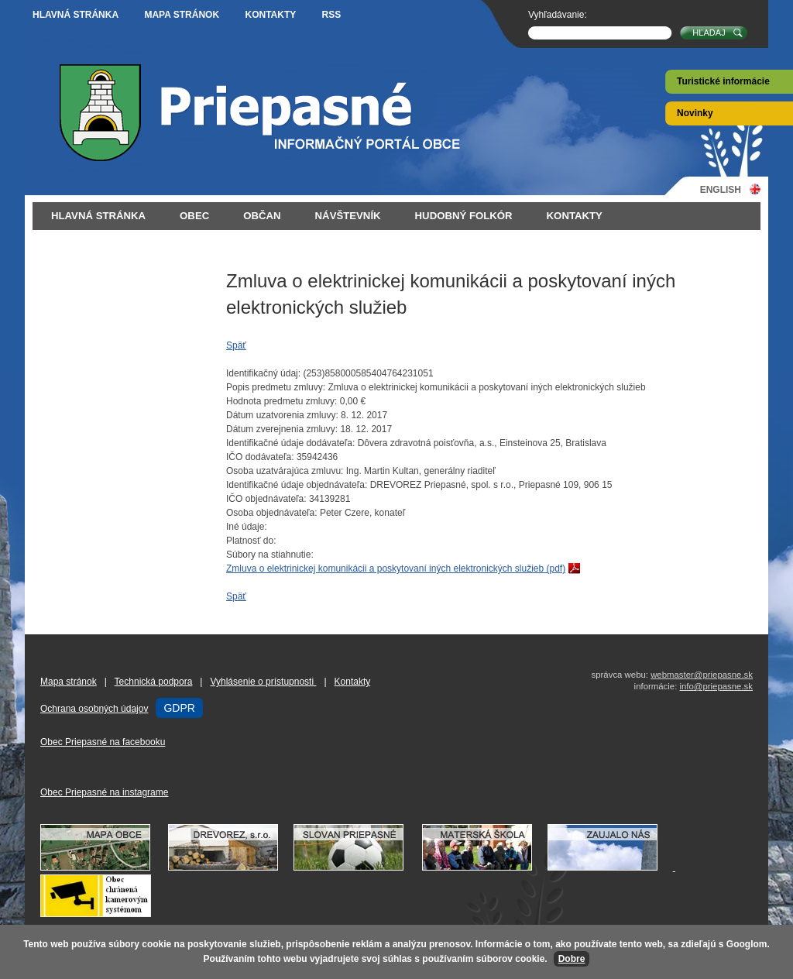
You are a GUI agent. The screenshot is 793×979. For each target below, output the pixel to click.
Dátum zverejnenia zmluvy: (282, 429)
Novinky (695, 113)
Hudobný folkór (464, 216)
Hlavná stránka (75, 14)
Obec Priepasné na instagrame (104, 792)
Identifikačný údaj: (263, 373)
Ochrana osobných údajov (94, 708)
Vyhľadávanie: (557, 14)
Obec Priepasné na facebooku (102, 742)
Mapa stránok (181, 14)
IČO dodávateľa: (260, 457)
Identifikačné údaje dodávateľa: (290, 443)
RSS (332, 14)
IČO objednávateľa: (266, 498)
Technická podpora (154, 681)
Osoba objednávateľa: (272, 512)
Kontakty (270, 14)
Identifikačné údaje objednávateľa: (296, 484)
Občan (261, 216)
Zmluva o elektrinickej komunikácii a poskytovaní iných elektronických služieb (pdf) (395, 568)
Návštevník (348, 216)
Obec (194, 216)
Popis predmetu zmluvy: (275, 387)
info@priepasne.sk (716, 686)
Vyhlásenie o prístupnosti (263, 681)
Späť (236, 345)
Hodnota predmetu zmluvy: (281, 401)
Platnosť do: (251, 540)
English (720, 189)
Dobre (571, 958)
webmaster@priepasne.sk (702, 674)
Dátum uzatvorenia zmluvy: (282, 415)
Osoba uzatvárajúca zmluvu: (284, 470)
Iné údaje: (246, 526)
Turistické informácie (723, 81)
